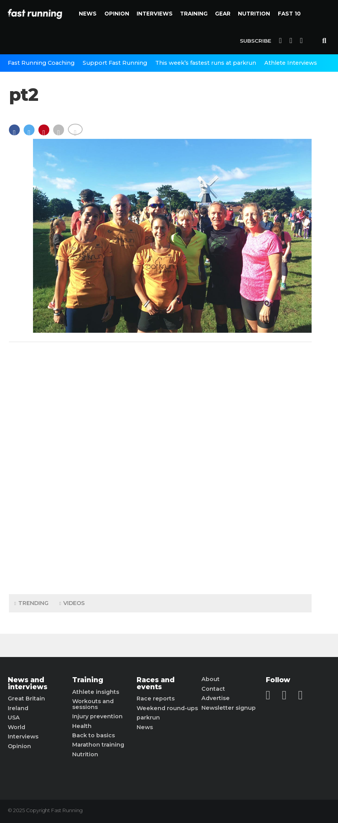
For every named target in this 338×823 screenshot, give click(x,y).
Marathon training (98, 744)
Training (194, 13)
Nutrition (254, 13)
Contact (213, 689)
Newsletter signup (228, 708)
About (210, 679)
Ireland (18, 708)
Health (82, 726)
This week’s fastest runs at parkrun (205, 62)
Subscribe (255, 41)
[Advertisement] (160, 466)
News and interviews (27, 683)
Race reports (156, 698)
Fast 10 (289, 13)
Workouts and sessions (93, 704)
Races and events (156, 683)
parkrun (148, 717)
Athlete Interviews (290, 62)
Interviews (155, 13)
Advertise (215, 698)
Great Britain (26, 698)
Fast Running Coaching (41, 62)
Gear (223, 13)
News (88, 13)
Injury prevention (97, 716)
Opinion (116, 13)
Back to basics (93, 735)
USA (14, 717)
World (16, 727)
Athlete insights (95, 692)
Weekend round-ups (167, 708)
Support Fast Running (115, 62)
